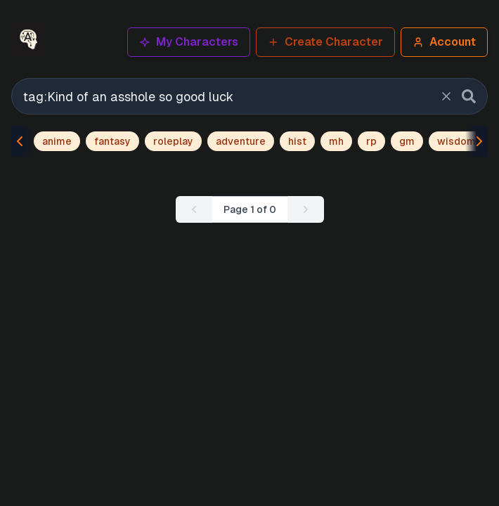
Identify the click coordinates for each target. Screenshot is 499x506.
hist (297, 141)
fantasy (112, 141)
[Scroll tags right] (476, 141)
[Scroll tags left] (22, 141)
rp (371, 141)
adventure (241, 141)
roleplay (173, 141)
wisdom (456, 141)
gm (407, 141)
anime (57, 141)
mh (336, 141)
